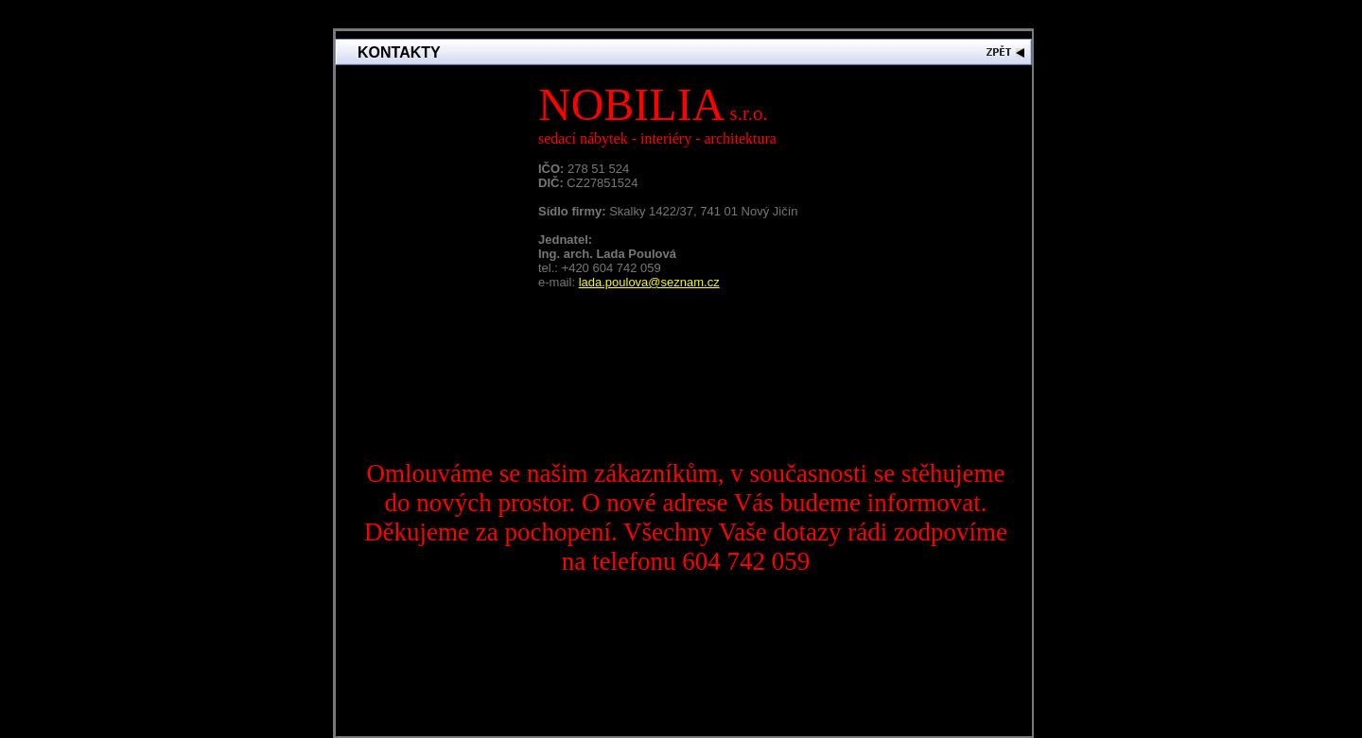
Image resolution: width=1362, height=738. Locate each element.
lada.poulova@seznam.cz (649, 282)
